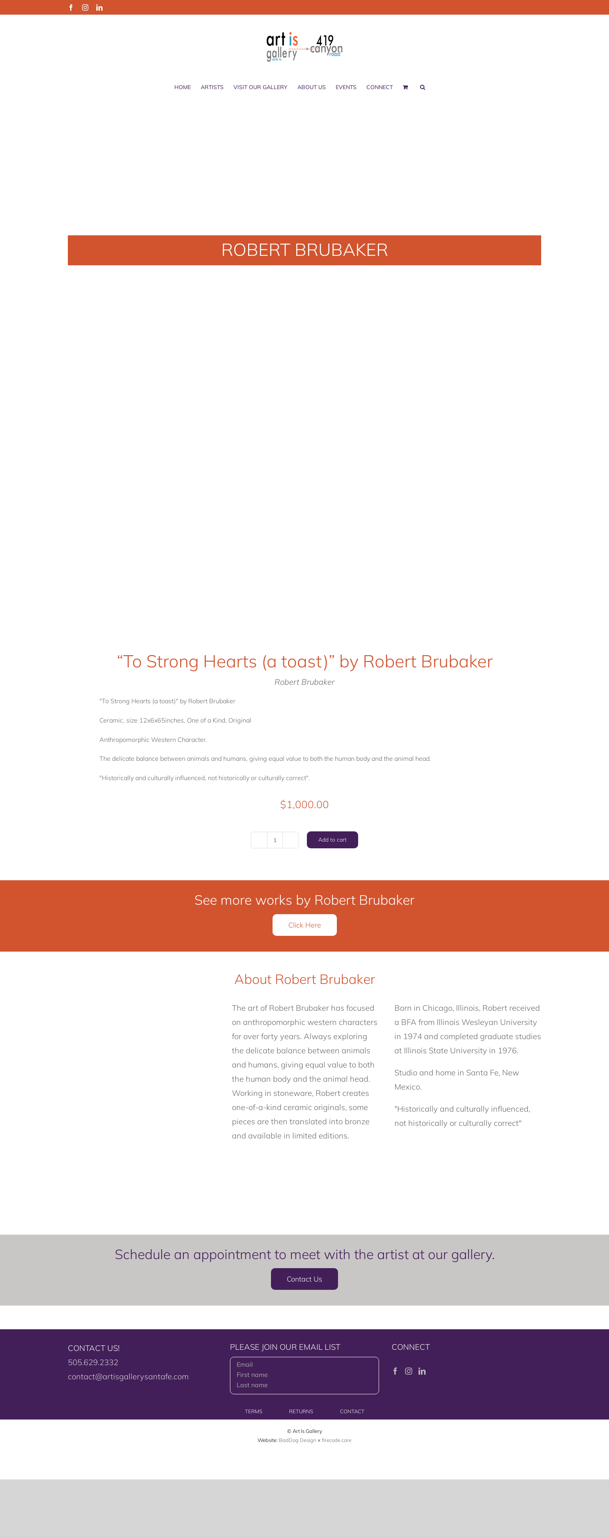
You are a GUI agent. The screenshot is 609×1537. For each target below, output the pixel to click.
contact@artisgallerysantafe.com (128, 1376)
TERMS (253, 1411)
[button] (422, 87)
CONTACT (352, 1411)
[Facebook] (395, 1371)
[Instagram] (408, 1371)
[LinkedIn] (422, 1371)
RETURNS (301, 1411)
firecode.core (336, 1440)
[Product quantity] (275, 840)
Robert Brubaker (304, 682)
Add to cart (332, 839)
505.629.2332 (93, 1362)
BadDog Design (297, 1440)
